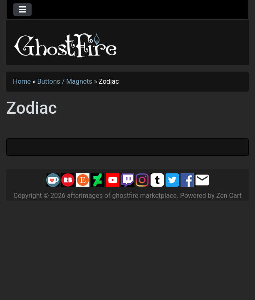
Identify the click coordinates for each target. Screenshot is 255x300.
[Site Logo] (66, 44)
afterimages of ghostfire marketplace (122, 196)
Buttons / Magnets (64, 81)
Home (22, 81)
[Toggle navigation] (22, 9)
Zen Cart (229, 196)
